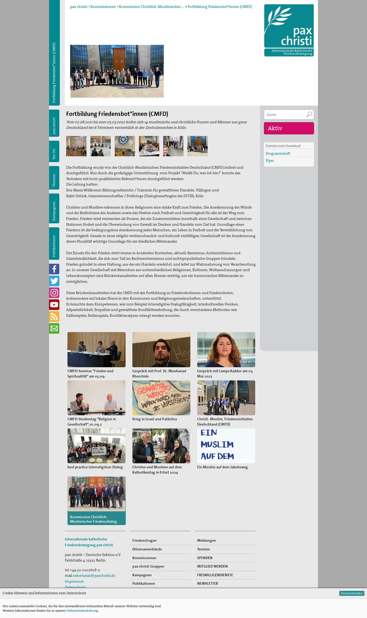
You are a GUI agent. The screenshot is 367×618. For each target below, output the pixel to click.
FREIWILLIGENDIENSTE (215, 572)
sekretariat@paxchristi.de (94, 573)
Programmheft (278, 153)
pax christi (78, 6)
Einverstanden (352, 593)
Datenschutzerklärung (82, 610)
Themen (54, 180)
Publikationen (54, 246)
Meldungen (206, 538)
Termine (203, 546)
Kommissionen (103, 6)
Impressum (74, 579)
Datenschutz (75, 584)
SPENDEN (205, 555)
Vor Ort (54, 154)
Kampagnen (54, 211)
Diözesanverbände (147, 546)
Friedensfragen (144, 538)
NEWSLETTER (207, 581)
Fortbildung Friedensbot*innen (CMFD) (220, 6)
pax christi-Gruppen (148, 564)
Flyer (270, 160)
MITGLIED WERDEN (212, 564)
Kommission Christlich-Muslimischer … (151, 6)
